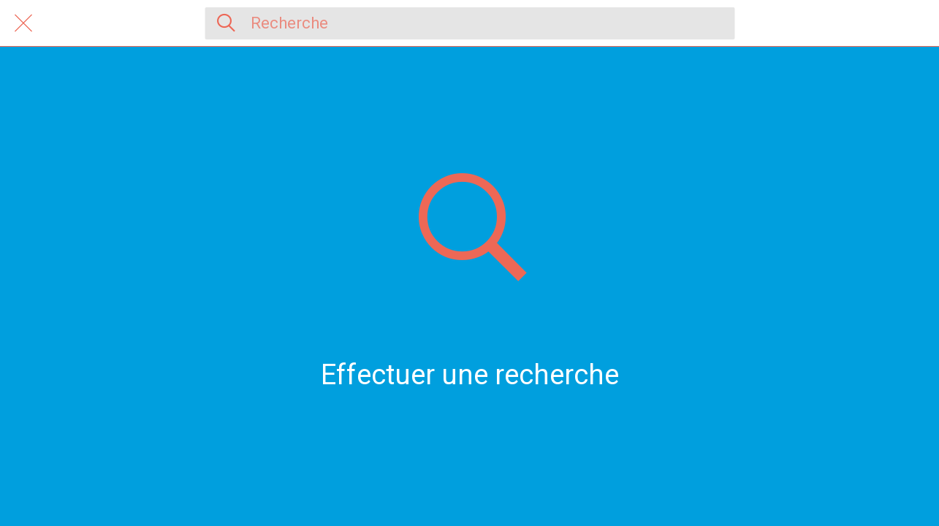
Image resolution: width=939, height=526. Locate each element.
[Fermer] (23, 23)
